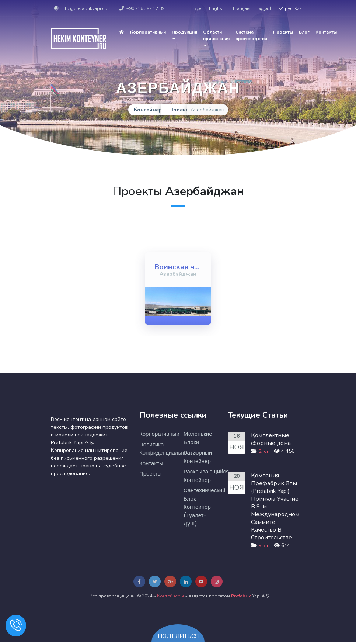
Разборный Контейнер (198, 457)
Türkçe (194, 8)
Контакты (326, 32)
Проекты (283, 32)
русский (290, 8)
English (217, 8)
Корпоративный (148, 32)
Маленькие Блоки (198, 438)
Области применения (216, 37)
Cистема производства (251, 35)
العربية (265, 8)
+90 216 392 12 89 (141, 8)
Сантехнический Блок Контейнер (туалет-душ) (200, 506)
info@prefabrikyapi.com (82, 8)
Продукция (184, 34)
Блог (304, 32)
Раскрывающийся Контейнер (200, 475)
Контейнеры (170, 596)
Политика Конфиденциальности (155, 449)
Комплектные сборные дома (271, 439)
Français (242, 8)
